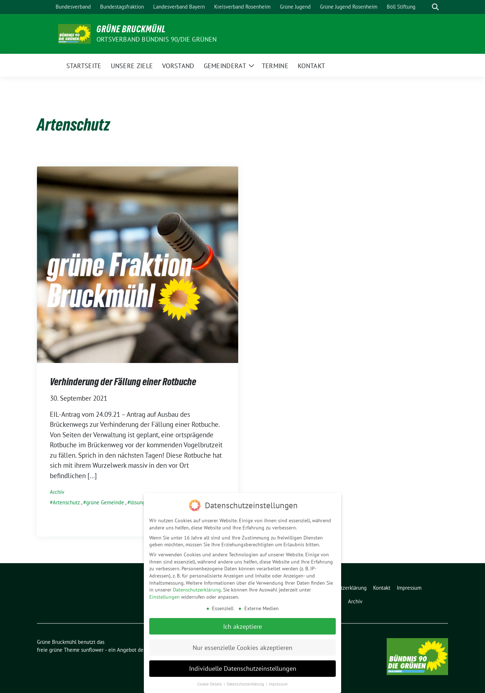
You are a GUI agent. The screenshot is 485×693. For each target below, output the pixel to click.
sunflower (92, 649)
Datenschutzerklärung (197, 588)
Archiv (57, 492)
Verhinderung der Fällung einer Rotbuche (123, 381)
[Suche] (425, 7)
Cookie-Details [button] (210, 682)
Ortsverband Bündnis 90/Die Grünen (156, 39)
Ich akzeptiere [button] (242, 625)
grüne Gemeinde (105, 502)
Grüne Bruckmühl (131, 29)
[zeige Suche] (435, 7)
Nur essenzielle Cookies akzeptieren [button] (242, 646)
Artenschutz (66, 502)
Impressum (278, 682)
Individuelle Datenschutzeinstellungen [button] (242, 667)
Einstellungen (164, 596)
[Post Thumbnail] (137, 264)
